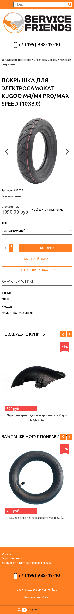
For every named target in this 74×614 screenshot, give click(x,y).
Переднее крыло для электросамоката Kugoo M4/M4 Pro (37, 418)
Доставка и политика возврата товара (27, 562)
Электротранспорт (18, 59)
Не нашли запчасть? (37, 270)
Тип (4, 222)
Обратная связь (12, 558)
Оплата (6, 553)
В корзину (45, 248)
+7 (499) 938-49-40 (39, 44)
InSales (45, 597)
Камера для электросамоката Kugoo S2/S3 (37, 517)
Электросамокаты (45, 59)
